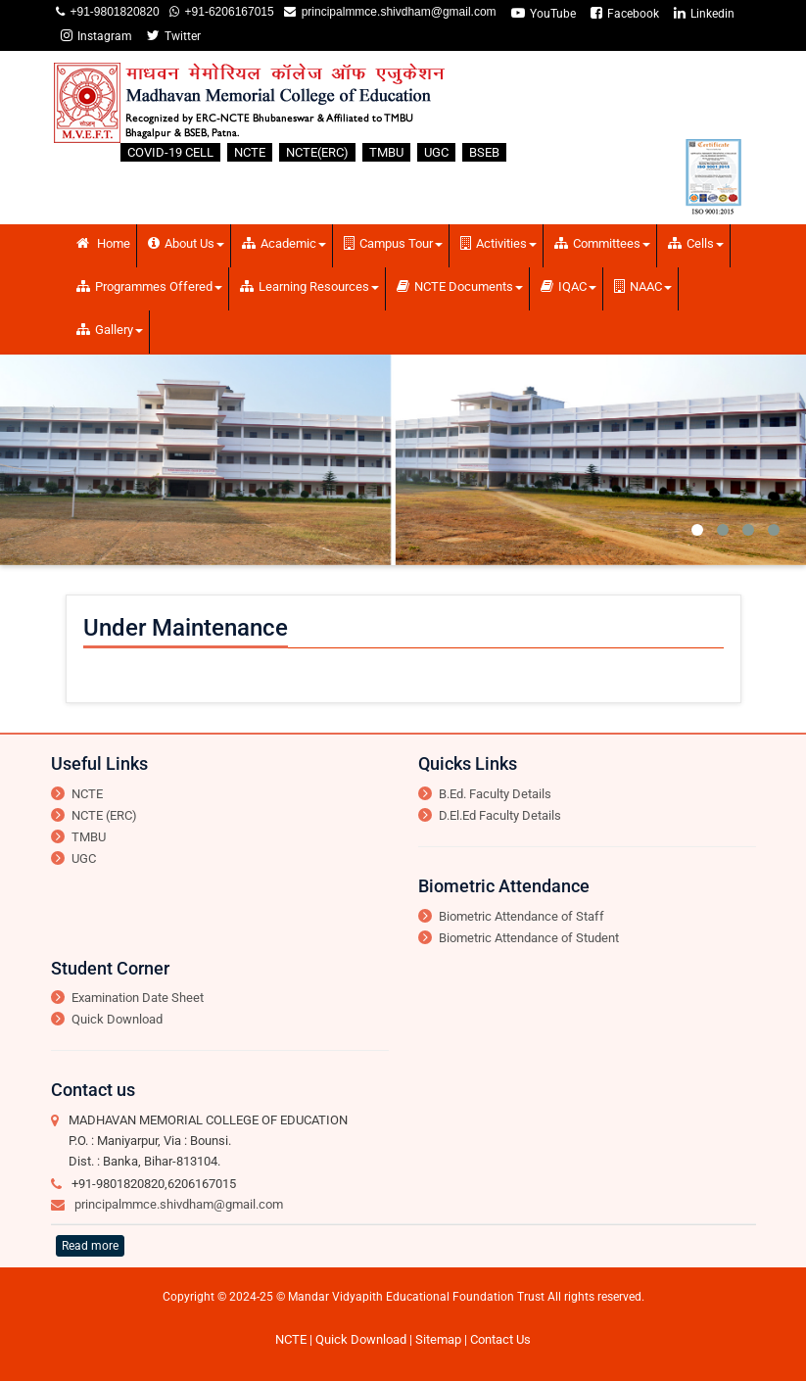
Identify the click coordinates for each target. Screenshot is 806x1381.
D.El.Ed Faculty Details (500, 815)
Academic (284, 243)
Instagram (96, 35)
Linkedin (704, 13)
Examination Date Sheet (137, 997)
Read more (90, 1246)
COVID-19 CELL (170, 152)
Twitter (174, 35)
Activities (498, 243)
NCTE (249, 152)
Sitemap (438, 1339)
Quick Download (117, 1019)
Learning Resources (309, 286)
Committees (602, 243)
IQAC (568, 286)
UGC (436, 152)
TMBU (386, 152)
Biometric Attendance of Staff (521, 916)
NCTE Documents (460, 286)
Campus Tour (393, 243)
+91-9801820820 (112, 12)
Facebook (625, 13)
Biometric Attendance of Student (529, 937)
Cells (696, 243)
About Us (186, 243)
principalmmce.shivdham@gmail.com (396, 12)
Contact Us (500, 1339)
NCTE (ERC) (104, 815)
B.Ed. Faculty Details (495, 793)
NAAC (643, 286)
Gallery (109, 329)
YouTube (543, 13)
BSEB (484, 152)
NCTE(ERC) (317, 152)
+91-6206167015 (226, 12)
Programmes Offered (149, 286)
